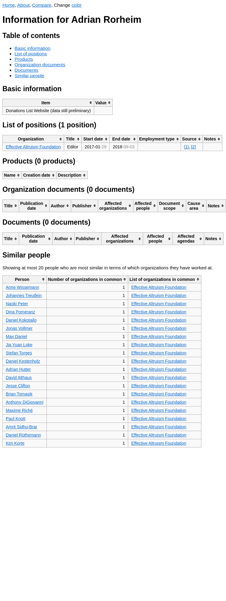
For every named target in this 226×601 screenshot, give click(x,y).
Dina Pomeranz (20, 311)
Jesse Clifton (18, 385)
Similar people (29, 75)
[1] (186, 146)
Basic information (32, 48)
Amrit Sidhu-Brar (21, 426)
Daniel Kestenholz (23, 361)
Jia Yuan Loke (19, 344)
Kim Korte (15, 443)
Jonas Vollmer (19, 328)
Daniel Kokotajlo (21, 320)
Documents (26, 70)
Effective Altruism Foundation (33, 146)
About (23, 5)
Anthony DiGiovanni (24, 402)
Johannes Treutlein (24, 295)
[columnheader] (48, 102)
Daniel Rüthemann (23, 435)
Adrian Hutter (18, 369)
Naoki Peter (17, 303)
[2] (193, 146)
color (77, 5)
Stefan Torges (19, 353)
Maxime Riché (19, 410)
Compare (41, 5)
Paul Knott (16, 418)
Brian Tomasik (19, 394)
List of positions (31, 53)
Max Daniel (16, 336)
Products (24, 59)
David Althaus (19, 377)
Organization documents (40, 64)
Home (8, 5)
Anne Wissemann (22, 287)
